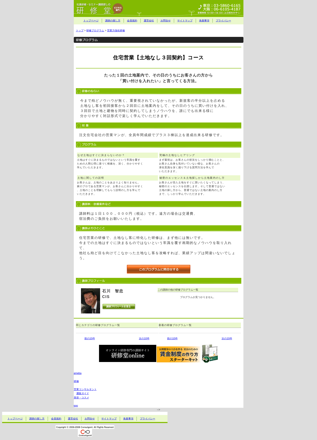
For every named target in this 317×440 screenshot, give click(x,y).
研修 (76, 381)
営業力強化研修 (116, 30)
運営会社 (149, 20)
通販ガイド (82, 393)
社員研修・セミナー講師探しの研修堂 (158, 8)
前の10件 (89, 338)
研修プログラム (95, 30)
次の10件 (144, 338)
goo (76, 405)
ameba (78, 373)
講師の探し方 (112, 20)
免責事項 (204, 20)
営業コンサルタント (85, 389)
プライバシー (223, 20)
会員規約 (132, 20)
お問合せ (166, 20)
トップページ (91, 20)
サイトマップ (185, 20)
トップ (80, 30)
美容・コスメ (81, 397)
